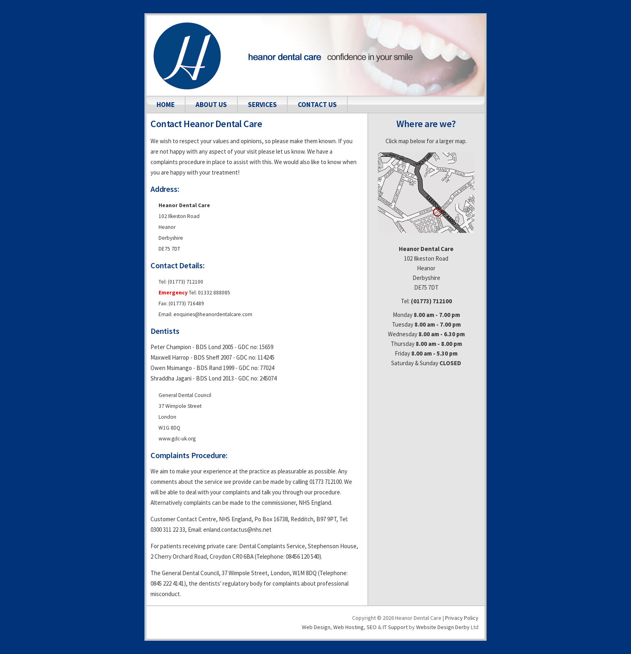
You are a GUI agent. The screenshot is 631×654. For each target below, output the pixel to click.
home (166, 104)
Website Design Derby (443, 627)
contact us (317, 104)
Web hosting (348, 627)
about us (211, 104)
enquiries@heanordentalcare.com (212, 314)
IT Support (395, 627)
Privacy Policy (461, 617)
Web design (316, 627)
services (262, 104)
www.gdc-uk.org (177, 438)
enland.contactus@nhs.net (237, 529)
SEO (372, 627)
